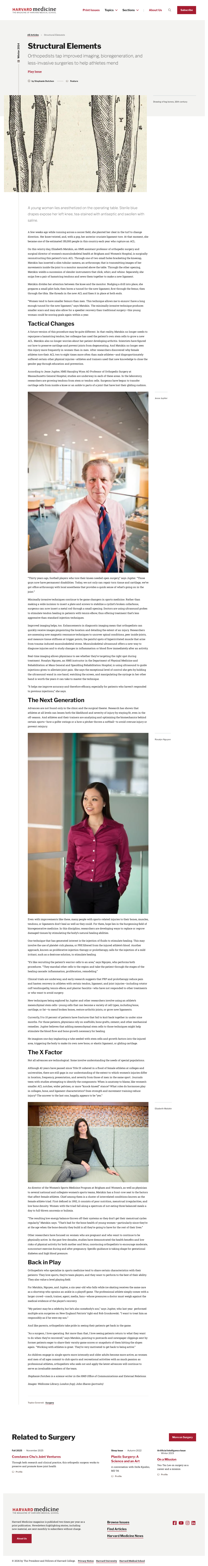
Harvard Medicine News (125, 1536)
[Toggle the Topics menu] (116, 10)
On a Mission (166, 1459)
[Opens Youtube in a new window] (181, 1523)
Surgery (49, 1402)
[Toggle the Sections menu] (137, 10)
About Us (155, 10)
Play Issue (35, 71)
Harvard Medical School (132, 1560)
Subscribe (187, 10)
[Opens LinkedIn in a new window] (193, 1523)
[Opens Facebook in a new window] (175, 1523)
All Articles (33, 34)
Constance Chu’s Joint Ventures (36, 1457)
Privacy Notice (86, 1560)
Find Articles (117, 1529)
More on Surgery (182, 1437)
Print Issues (91, 10)
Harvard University (106, 1560)
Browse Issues (118, 1522)
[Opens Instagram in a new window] (188, 1523)
